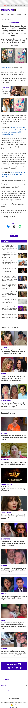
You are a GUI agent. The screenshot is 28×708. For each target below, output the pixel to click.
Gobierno (2, 14)
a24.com (22, 5)
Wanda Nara (18, 14)
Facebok (8, 227)
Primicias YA (3, 19)
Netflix (25, 14)
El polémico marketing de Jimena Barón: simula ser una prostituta (13, 174)
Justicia (12, 14)
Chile (8, 14)
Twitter (14, 227)
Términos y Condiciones (14, 698)
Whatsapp (20, 227)
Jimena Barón (14, 235)
